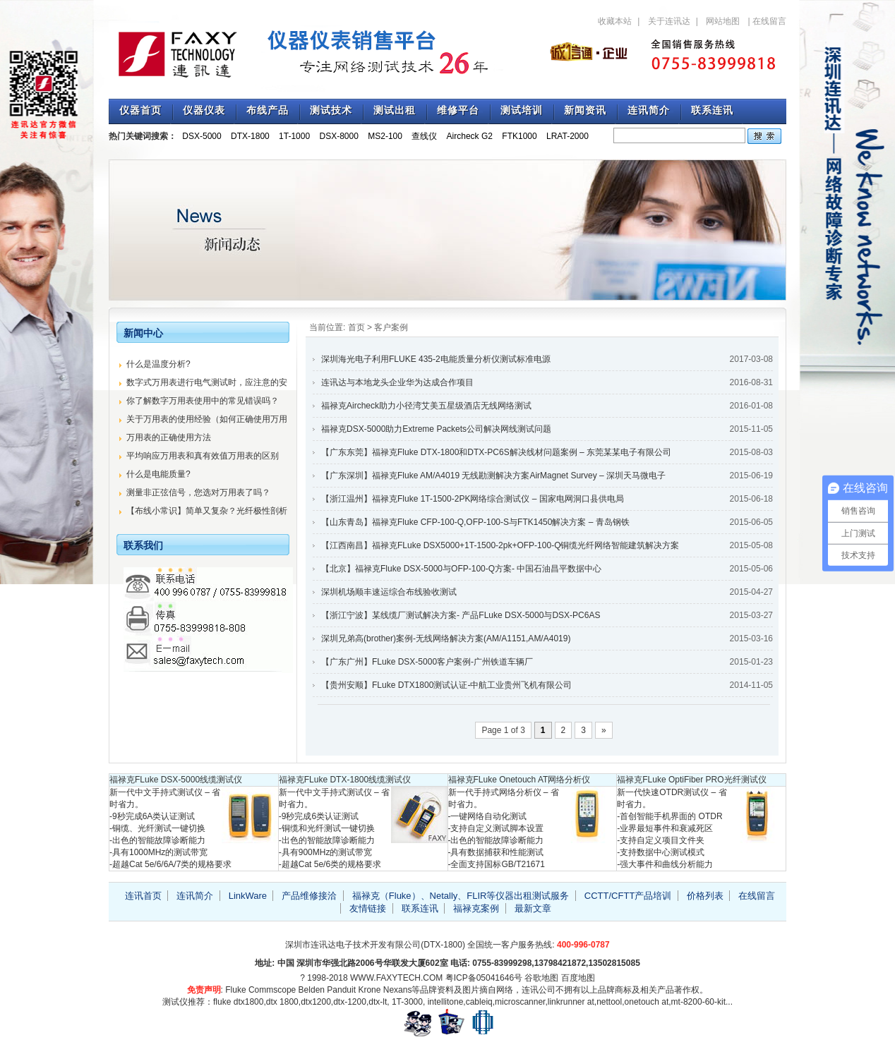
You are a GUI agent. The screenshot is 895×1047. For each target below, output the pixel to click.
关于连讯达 (669, 21)
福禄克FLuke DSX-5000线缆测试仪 (175, 780)
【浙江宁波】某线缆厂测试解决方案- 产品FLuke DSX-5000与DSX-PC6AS (460, 615)
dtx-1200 (349, 1002)
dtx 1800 (282, 1002)
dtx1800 (249, 1002)
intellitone (446, 1002)
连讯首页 (143, 895)
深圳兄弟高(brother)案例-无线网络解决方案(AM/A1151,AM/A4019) (445, 638)
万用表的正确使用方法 (168, 437)
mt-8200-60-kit (698, 1002)
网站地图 (723, 21)
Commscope (272, 990)
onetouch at (647, 1002)
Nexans (397, 990)
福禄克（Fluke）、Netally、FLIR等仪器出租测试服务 (461, 895)
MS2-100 (385, 136)
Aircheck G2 (470, 136)
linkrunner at (571, 1002)
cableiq (479, 1002)
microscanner (520, 1002)
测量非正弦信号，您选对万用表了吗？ (198, 492)
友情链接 (367, 908)
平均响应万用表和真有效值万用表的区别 (202, 456)
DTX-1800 (250, 136)
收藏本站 (615, 21)
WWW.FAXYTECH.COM (396, 978)
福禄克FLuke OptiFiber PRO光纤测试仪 (691, 780)
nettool (609, 1002)
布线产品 (267, 110)
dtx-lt (377, 1002)
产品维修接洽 (309, 895)
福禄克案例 (476, 908)
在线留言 (769, 21)
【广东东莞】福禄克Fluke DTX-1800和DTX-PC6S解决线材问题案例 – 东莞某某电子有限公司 (496, 452)
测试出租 (394, 110)
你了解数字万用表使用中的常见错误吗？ (202, 401)
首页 (356, 327)
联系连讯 (712, 110)
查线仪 (424, 136)
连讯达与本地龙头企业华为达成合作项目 (397, 382)
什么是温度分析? (158, 364)
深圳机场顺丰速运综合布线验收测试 (389, 592)
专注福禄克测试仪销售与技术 (313, 53)
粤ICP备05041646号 (483, 978)
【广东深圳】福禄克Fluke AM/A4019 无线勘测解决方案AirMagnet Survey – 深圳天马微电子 (493, 475)
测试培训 (521, 110)
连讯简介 (648, 110)
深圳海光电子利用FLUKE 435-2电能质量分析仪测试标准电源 (436, 359)
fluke (222, 1002)
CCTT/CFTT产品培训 (627, 895)
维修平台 (458, 110)
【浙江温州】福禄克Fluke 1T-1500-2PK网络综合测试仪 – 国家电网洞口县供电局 (472, 499)
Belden (312, 990)
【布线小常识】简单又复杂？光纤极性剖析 (206, 511)
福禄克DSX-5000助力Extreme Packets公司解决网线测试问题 (436, 429)
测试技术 (331, 110)
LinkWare (248, 895)
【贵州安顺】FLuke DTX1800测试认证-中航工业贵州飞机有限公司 (446, 685)
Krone (369, 990)
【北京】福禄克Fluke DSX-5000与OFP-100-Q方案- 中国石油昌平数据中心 (461, 569)
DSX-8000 (339, 136)
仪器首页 (140, 110)
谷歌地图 (541, 978)
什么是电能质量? (158, 474)
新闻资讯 (585, 110)
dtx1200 (316, 1002)
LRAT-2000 (567, 136)
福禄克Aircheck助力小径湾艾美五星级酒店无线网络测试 (426, 406)
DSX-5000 (201, 136)
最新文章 (533, 908)
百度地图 (578, 978)
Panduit (341, 990)
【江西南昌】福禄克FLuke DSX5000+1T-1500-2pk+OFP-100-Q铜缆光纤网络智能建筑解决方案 (500, 545)
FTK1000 (519, 136)
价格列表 (705, 895)
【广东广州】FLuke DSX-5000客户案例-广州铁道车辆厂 (427, 662)
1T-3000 (407, 1002)
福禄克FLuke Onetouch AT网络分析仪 (519, 780)
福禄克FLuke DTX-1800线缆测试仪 (345, 780)
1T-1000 (294, 136)
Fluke (235, 990)
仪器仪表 (204, 110)
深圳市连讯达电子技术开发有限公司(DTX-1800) (375, 945)
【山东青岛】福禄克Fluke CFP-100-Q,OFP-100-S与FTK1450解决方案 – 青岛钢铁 (475, 522)
